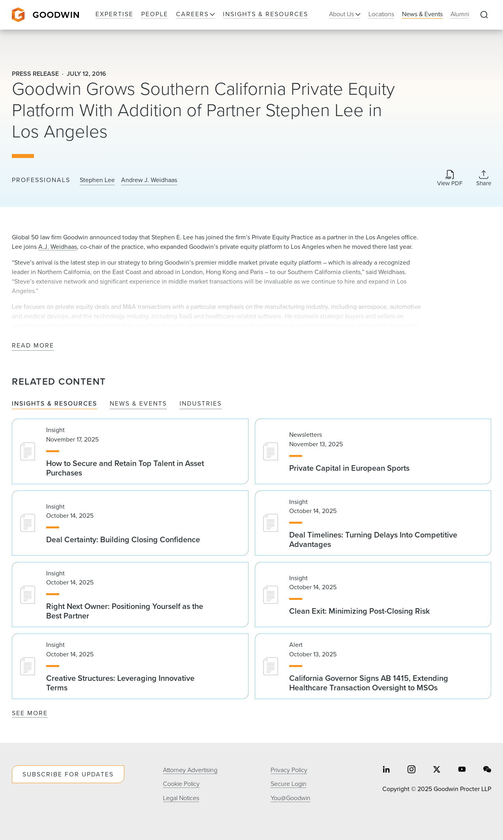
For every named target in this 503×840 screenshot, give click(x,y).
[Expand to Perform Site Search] (484, 15)
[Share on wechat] (487, 770)
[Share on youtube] (462, 770)
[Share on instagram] (411, 770)
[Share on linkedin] (386, 770)
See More (30, 713)
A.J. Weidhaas (57, 246)
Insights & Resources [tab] (54, 404)
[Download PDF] (450, 179)
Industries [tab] (201, 404)
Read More (33, 346)
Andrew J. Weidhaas (149, 180)
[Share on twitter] (437, 770)
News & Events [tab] (138, 404)
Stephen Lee (97, 180)
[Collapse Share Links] (483, 178)
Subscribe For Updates (68, 774)
